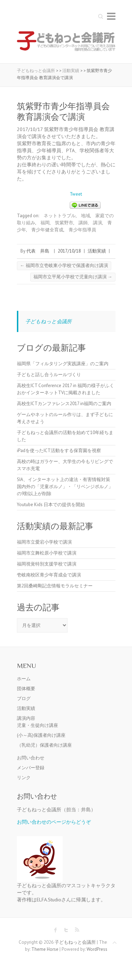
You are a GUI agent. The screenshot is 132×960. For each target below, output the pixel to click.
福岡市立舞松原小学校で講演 (46, 553)
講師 (83, 223)
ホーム (24, 679)
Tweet (76, 194)
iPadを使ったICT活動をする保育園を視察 (59, 451)
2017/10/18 (69, 251)
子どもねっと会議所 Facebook (55, 930)
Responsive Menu (111, 16)
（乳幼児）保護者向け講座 (44, 745)
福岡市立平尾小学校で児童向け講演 (72, 277)
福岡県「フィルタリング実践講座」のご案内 (62, 364)
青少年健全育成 (47, 230)
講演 (97, 223)
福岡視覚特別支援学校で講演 (46, 564)
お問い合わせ (30, 758)
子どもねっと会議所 (48, 321)
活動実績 (97, 251)
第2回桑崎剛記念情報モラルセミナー (55, 586)
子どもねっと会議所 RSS (76, 930)
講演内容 (26, 718)
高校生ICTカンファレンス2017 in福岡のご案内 (64, 404)
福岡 (45, 223)
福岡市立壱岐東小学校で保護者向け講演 (64, 265)
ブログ (24, 698)
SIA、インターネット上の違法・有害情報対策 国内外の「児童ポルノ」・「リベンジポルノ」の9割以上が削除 (66, 486)
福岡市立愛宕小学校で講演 (44, 542)
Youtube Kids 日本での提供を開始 (51, 505)
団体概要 (26, 689)
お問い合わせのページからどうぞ (54, 821)
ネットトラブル (60, 216)
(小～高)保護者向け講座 (41, 735)
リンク (24, 778)
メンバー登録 (30, 768)
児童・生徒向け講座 (37, 725)
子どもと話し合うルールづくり (49, 375)
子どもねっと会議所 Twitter (66, 930)
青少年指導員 (82, 230)
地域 (85, 216)
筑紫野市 (64, 223)
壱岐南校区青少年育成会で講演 (49, 575)
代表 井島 (37, 251)
